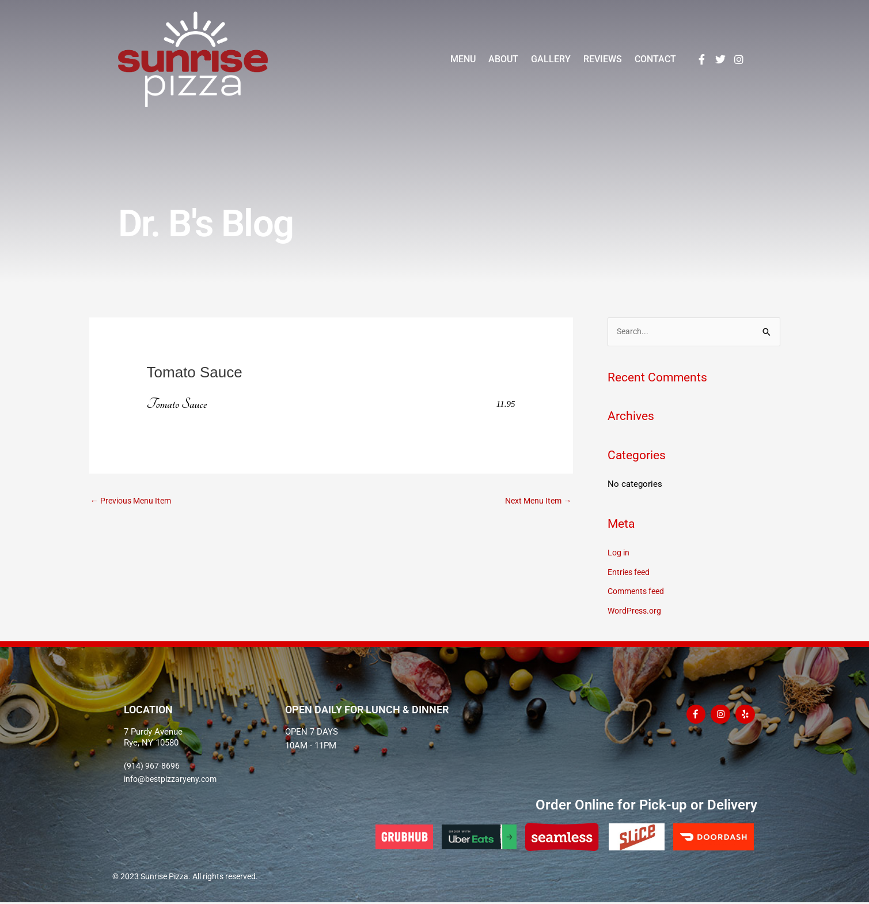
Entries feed (631, 573)
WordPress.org (636, 611)
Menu (463, 59)
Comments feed (638, 592)
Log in (619, 553)
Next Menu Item (536, 501)
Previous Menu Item (134, 501)
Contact (655, 59)
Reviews (602, 59)
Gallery (551, 59)
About (503, 59)
